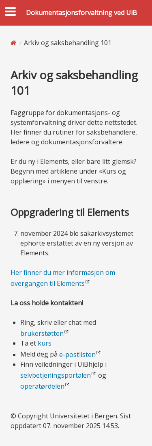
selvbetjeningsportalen (55, 375)
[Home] (14, 42)
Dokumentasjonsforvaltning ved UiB (81, 12)
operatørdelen (42, 386)
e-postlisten (77, 354)
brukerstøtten (42, 333)
